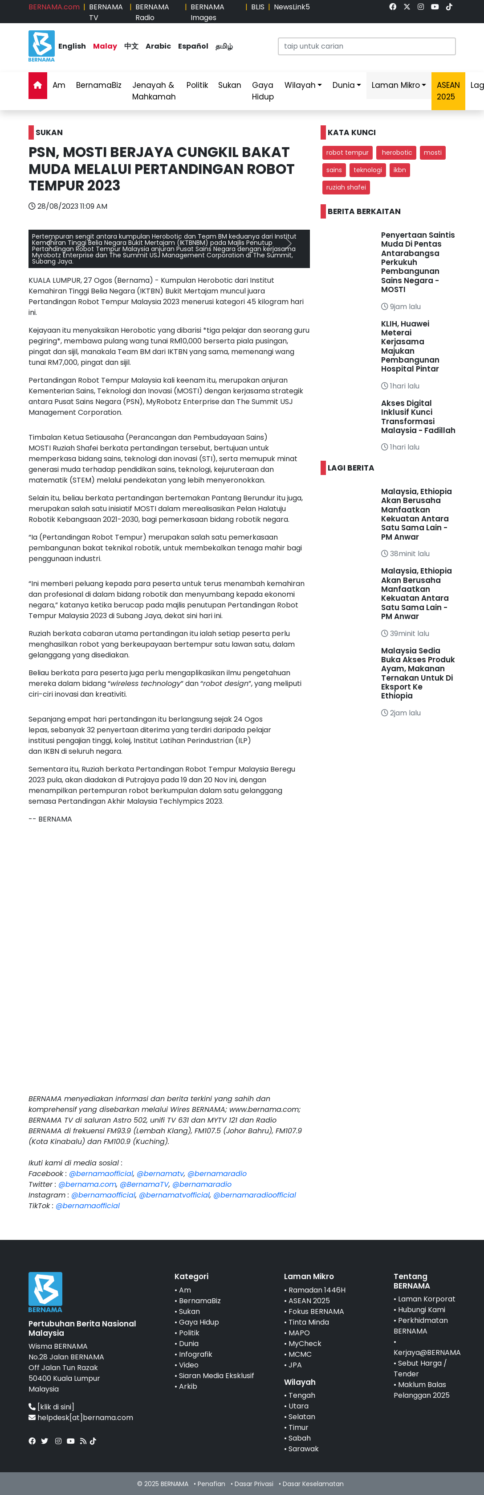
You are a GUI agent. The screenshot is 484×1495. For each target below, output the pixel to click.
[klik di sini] (55, 1407)
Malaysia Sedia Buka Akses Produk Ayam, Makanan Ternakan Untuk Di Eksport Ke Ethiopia (418, 673)
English (72, 46)
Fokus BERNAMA (316, 1311)
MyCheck (305, 1343)
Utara (299, 1406)
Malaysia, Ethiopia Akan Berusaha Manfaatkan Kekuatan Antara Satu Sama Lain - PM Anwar (416, 514)
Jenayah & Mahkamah (154, 91)
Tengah (302, 1395)
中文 (131, 46)
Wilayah (300, 85)
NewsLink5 (292, 7)
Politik (197, 85)
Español (193, 46)
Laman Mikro (396, 85)
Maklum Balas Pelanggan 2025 (422, 1389)
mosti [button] (433, 152)
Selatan (302, 1417)
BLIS (257, 7)
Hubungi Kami (421, 1310)
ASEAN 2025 (309, 1301)
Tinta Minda (309, 1322)
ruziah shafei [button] (346, 187)
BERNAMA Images (207, 12)
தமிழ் (224, 46)
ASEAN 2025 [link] (448, 91)
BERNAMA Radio (152, 12)
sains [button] (334, 169)
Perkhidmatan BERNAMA (421, 1325)
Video (189, 1365)
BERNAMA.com (54, 7)
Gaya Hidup (263, 91)
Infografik (195, 1354)
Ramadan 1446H (317, 1290)
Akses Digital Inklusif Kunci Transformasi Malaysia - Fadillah (418, 417)
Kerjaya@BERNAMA (427, 1352)
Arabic (158, 46)
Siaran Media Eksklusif (216, 1376)
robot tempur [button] (347, 152)
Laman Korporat (427, 1299)
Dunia (344, 85)
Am (59, 85)
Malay (105, 46)
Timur (299, 1427)
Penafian (211, 1483)
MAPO (299, 1333)
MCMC (300, 1354)
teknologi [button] (368, 169)
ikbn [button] (400, 169)
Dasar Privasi (254, 1483)
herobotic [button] (396, 152)
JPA (295, 1365)
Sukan (229, 85)
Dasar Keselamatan (313, 1483)
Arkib (188, 1386)
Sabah (300, 1438)
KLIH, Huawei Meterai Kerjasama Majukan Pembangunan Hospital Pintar (410, 346)
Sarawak (304, 1449)
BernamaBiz (99, 85)
